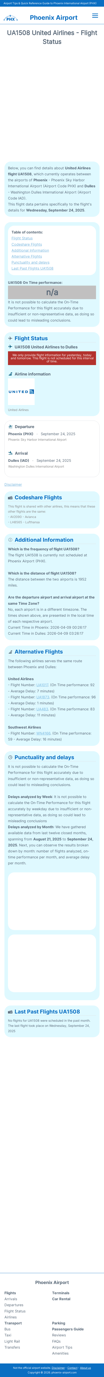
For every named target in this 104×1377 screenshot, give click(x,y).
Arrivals (10, 1299)
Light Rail (12, 1341)
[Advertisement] (52, 105)
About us (85, 1367)
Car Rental (61, 1299)
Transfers (12, 1347)
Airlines (10, 1317)
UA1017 (42, 685)
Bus (7, 1329)
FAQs (56, 1341)
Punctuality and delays (30, 262)
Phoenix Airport (54, 17)
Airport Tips (62, 1347)
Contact (72, 1367)
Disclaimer (58, 1367)
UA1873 (42, 697)
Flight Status (22, 238)
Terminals (60, 1293)
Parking (58, 1323)
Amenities (60, 1353)
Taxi (7, 1335)
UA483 (42, 709)
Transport (13, 1323)
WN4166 (43, 733)
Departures (13, 1305)
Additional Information (30, 250)
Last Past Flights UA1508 (32, 268)
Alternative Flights (27, 256)
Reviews (59, 1335)
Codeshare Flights (27, 244)
